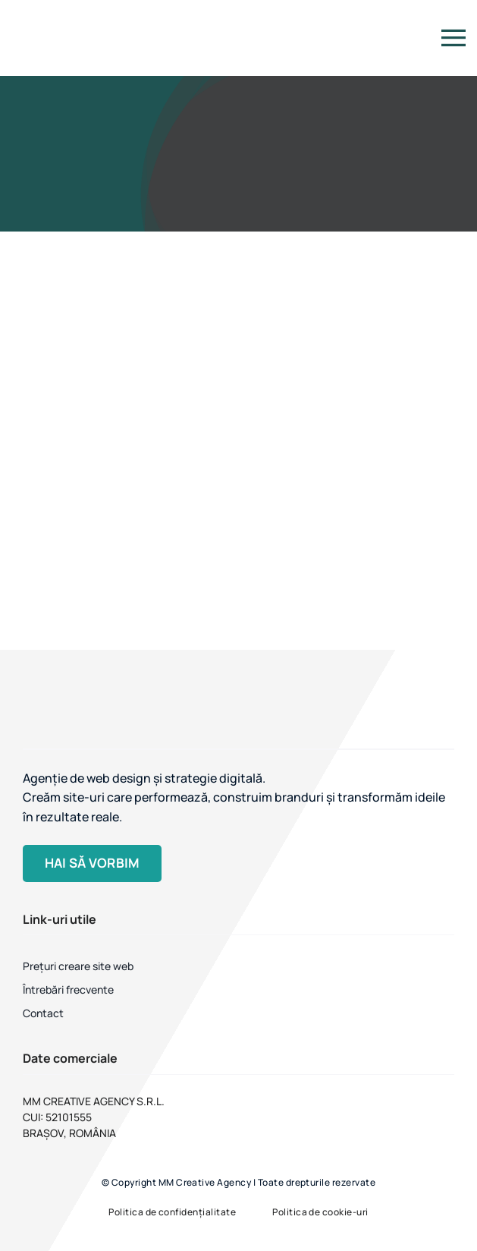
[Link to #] (453, 38)
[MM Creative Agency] (39, 12)
